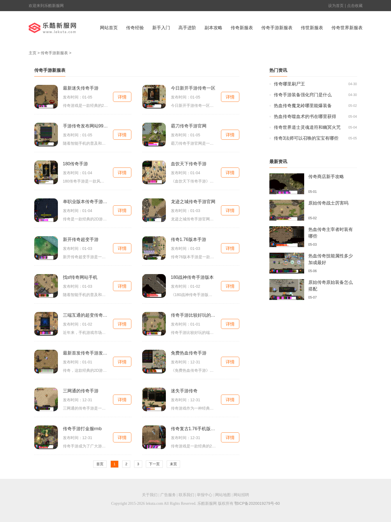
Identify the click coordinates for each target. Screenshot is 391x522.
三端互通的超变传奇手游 (85, 315)
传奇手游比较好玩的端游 (193, 315)
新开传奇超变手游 (81, 239)
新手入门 (161, 27)
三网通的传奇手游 (81, 390)
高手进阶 (187, 27)
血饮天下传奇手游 (188, 163)
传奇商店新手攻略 (326, 176)
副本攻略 (213, 27)
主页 (32, 53)
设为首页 (336, 5)
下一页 (154, 464)
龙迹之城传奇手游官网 (193, 201)
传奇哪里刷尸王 (289, 84)
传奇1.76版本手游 (188, 239)
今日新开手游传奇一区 (193, 88)
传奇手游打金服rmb (82, 428)
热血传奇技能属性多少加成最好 (330, 259)
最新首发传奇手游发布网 (85, 353)
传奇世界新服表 (347, 27)
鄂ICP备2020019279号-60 (257, 503)
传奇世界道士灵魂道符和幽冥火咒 (307, 127)
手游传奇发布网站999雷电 (85, 126)
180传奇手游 (75, 163)
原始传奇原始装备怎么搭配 (330, 285)
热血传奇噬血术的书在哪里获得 (305, 116)
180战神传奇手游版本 (192, 277)
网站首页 (109, 27)
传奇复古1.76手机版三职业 (193, 428)
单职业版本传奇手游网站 (85, 201)
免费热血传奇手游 (188, 353)
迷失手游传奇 (184, 390)
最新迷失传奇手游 (81, 88)
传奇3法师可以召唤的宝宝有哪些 (306, 138)
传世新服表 (312, 27)
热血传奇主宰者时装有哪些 (330, 232)
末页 (173, 464)
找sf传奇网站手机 (80, 277)
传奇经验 (135, 27)
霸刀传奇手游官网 (188, 126)
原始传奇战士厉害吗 (328, 203)
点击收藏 (355, 5)
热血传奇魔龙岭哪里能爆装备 (303, 105)
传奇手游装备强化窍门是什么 (303, 94)
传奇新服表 (242, 27)
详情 (122, 97)
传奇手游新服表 (276, 27)
